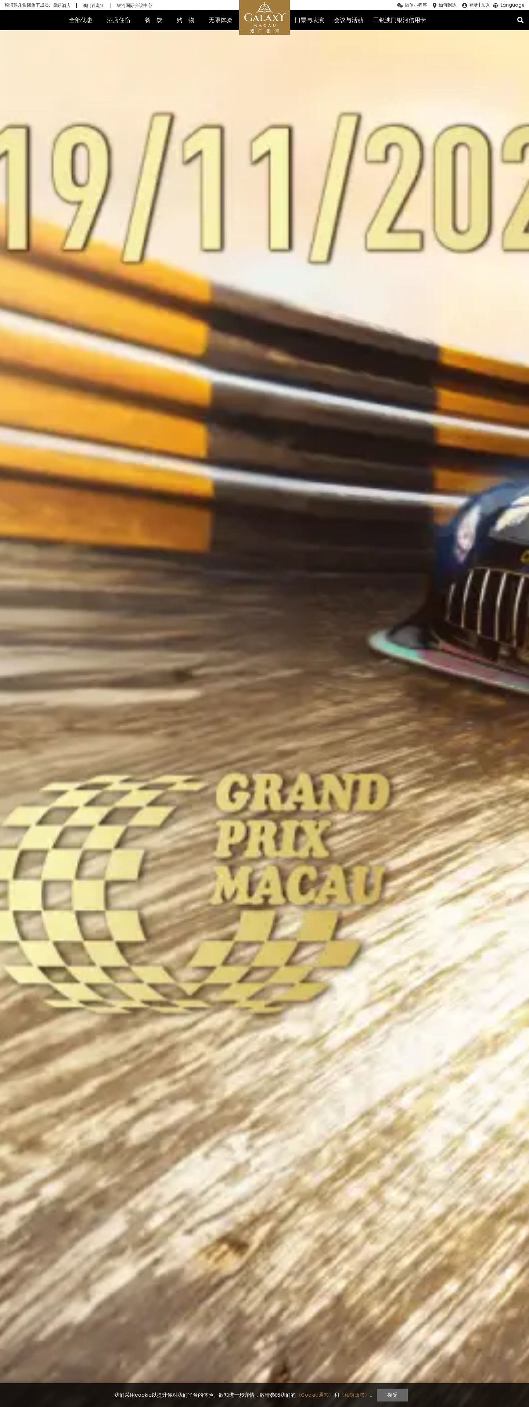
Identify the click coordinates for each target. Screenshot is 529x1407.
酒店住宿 (118, 20)
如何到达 (447, 5)
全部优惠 (81, 20)
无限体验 (220, 20)
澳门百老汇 (94, 5)
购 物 (185, 20)
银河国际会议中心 (134, 5)
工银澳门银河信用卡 (399, 20)
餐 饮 (153, 20)
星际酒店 (62, 5)
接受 (392, 1395)
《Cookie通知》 (315, 1395)
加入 (485, 5)
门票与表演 (309, 20)
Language (512, 5)
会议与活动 (348, 20)
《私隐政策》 (354, 1395)
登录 (473, 5)
